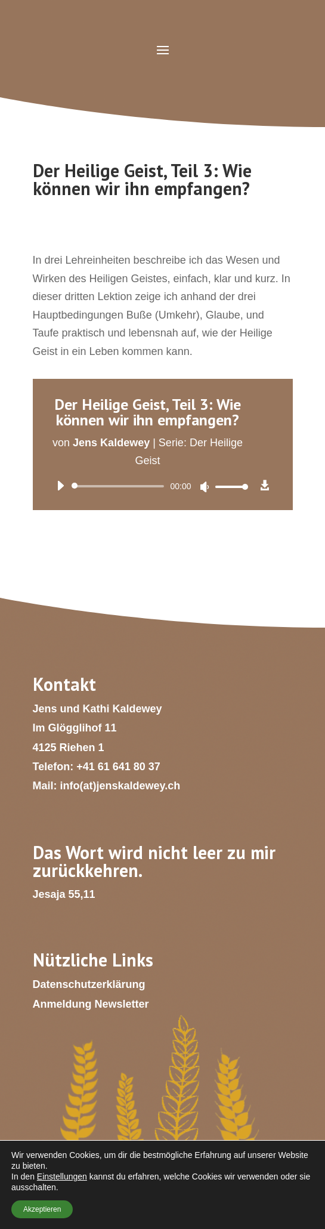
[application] (148, 486)
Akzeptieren (42, 1209)
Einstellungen (62, 1176)
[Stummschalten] (204, 486)
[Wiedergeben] (60, 485)
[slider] (120, 486)
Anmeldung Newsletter (91, 1004)
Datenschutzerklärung (89, 984)
